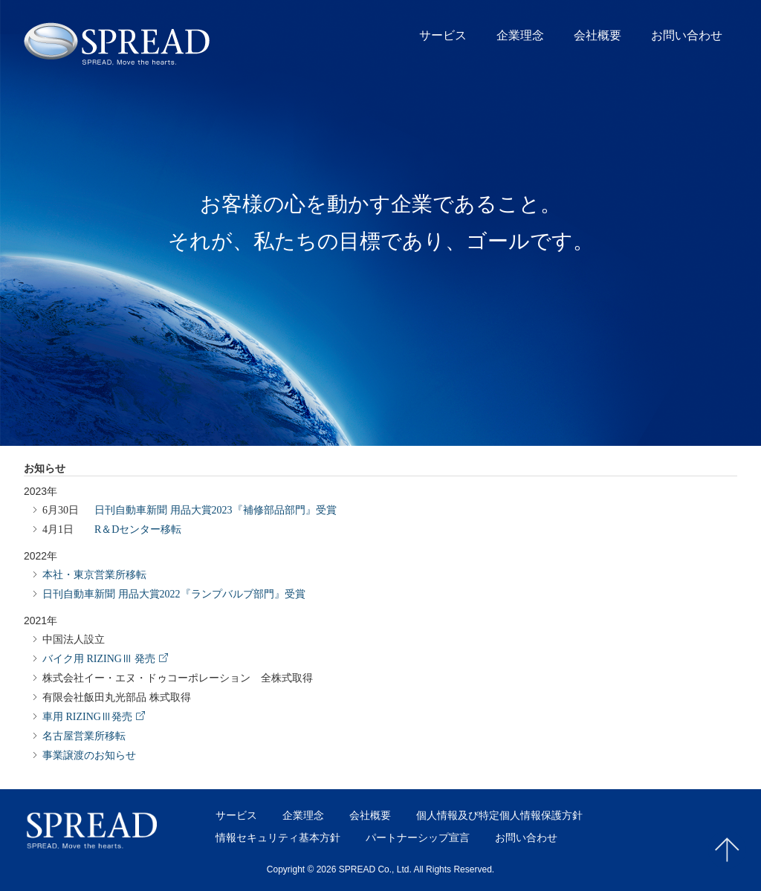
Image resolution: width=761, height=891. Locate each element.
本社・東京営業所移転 (94, 573)
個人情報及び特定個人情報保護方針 (499, 815)
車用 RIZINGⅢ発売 (87, 715)
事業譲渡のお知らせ (89, 753)
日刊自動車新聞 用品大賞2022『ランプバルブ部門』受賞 (173, 592)
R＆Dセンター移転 (111, 527)
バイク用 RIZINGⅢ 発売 (98, 657)
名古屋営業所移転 (84, 734)
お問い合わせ (686, 35)
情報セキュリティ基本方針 (278, 837)
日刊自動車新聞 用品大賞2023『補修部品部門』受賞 (189, 508)
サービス (443, 35)
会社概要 (597, 35)
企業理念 (520, 35)
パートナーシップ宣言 (418, 837)
